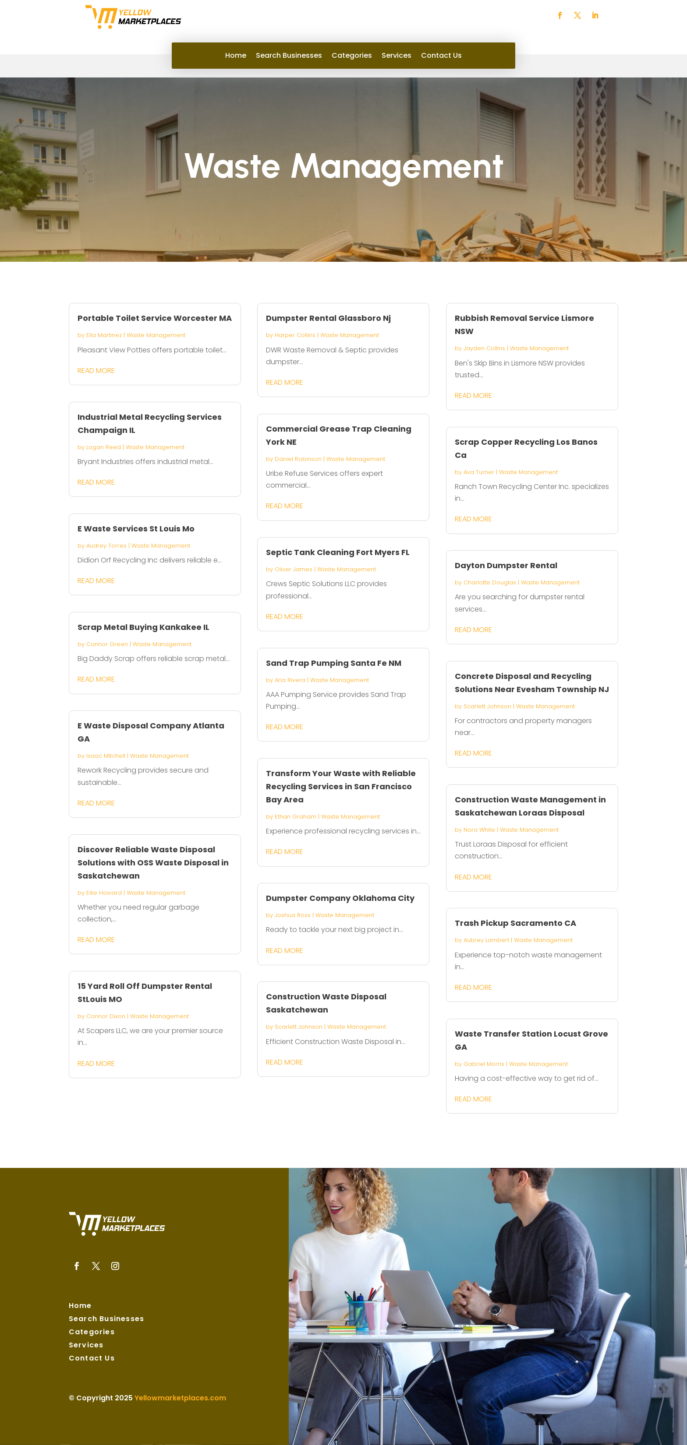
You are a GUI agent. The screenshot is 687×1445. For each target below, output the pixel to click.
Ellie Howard (104, 893)
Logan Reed (103, 447)
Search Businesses (289, 56)
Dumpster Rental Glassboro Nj (328, 318)
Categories (352, 56)
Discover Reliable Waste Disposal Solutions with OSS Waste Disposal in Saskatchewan (153, 862)
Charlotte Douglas (490, 582)
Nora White (479, 830)
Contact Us (441, 56)
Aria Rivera (290, 680)
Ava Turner (479, 472)
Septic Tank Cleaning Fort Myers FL (338, 552)
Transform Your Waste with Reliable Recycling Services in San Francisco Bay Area (341, 786)
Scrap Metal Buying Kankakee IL (143, 627)
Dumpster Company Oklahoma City (340, 898)
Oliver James (293, 569)
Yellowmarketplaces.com (180, 1398)
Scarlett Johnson (298, 1027)
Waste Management (156, 335)
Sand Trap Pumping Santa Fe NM (333, 662)
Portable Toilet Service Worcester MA (155, 318)
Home (235, 56)
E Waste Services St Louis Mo (136, 528)
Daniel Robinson (298, 459)
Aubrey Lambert (486, 940)
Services (396, 56)
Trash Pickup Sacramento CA (515, 923)
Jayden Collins (484, 348)
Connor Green (107, 644)
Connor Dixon (105, 1016)
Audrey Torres (106, 545)
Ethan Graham (295, 816)
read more (96, 371)
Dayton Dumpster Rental (506, 565)
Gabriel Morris (484, 1064)
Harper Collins (295, 335)
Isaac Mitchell (105, 756)
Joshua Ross (293, 915)
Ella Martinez (104, 335)
